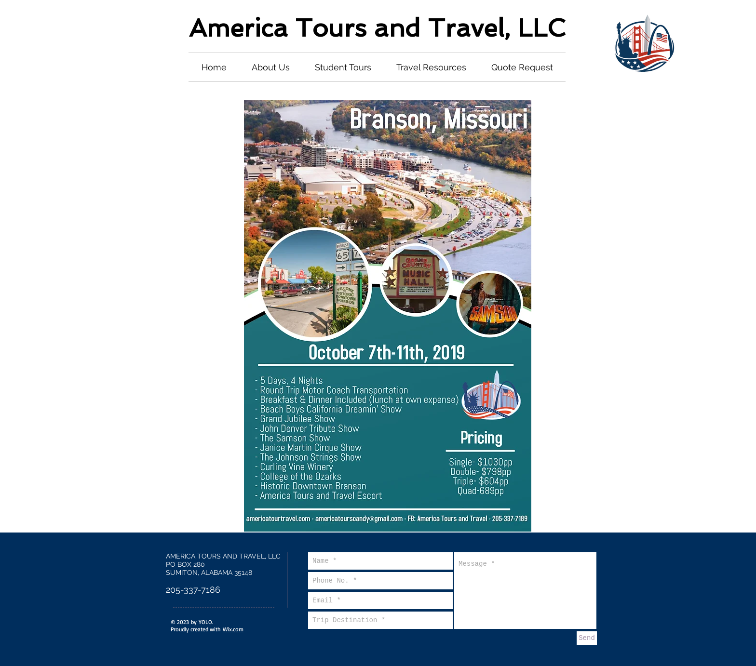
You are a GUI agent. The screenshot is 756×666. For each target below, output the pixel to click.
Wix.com (233, 629)
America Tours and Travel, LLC (377, 27)
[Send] (587, 638)
